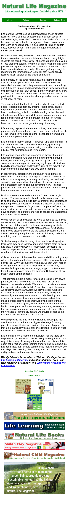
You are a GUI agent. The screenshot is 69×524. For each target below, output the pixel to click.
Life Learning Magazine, (14, 360)
